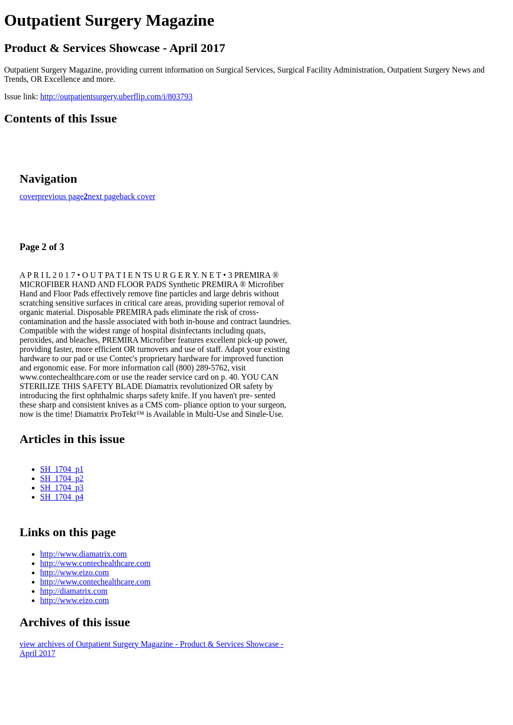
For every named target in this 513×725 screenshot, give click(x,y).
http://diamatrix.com (73, 591)
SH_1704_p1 (61, 469)
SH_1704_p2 (61, 478)
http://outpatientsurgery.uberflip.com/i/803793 (116, 96)
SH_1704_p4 (61, 496)
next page (104, 196)
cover (29, 196)
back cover (138, 196)
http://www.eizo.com (74, 572)
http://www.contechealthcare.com (95, 563)
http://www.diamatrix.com (83, 554)
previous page (61, 196)
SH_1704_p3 (61, 487)
